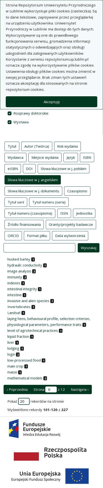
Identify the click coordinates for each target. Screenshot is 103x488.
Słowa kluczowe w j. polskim (63, 168)
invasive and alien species (28, 300)
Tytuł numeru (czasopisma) (30, 213)
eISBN (13, 168)
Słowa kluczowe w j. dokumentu (33, 190)
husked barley (18, 259)
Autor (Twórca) (36, 146)
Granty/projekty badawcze (71, 224)
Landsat (14, 312)
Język (71, 157)
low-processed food (24, 360)
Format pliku (37, 235)
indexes (13, 282)
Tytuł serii (16, 201)
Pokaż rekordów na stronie (35, 401)
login (11, 354)
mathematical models (24, 378)
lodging (13, 348)
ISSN (64, 213)
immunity (14, 277)
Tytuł (12, 146)
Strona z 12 (49, 389)
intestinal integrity (22, 288)
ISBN (87, 157)
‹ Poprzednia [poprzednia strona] (17, 389)
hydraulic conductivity (24, 265)
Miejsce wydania (44, 157)
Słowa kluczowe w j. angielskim (33, 179)
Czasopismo (77, 190)
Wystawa (21, 122)
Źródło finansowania (24, 224)
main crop (15, 366)
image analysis (19, 271)
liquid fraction (18, 336)
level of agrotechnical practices (32, 330)
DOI (29, 168)
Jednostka (84, 213)
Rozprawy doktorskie (30, 113)
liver (10, 342)
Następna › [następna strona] (80, 389)
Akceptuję (52, 101)
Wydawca (15, 157)
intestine (14, 294)
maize (12, 372)
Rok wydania (67, 146)
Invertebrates (19, 306)
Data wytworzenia (70, 235)
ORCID (13, 235)
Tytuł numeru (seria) (49, 201)
